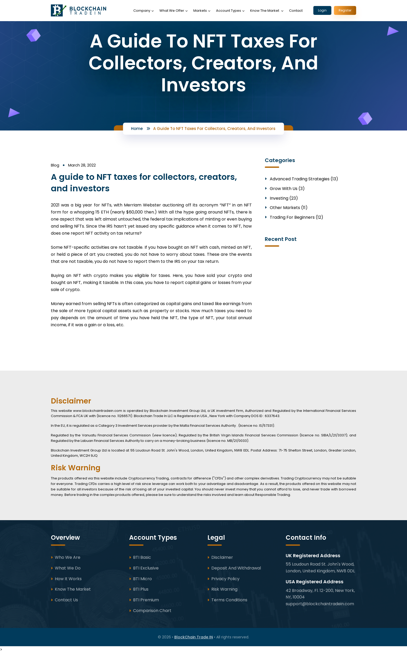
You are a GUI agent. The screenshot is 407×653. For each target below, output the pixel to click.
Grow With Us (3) (287, 189)
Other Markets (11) (289, 208)
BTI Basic (142, 557)
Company (141, 10)
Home (137, 128)
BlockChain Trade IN (193, 637)
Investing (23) (284, 198)
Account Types (228, 10)
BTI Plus (140, 589)
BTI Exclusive (146, 568)
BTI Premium (146, 600)
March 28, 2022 (82, 165)
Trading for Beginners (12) (296, 217)
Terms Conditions (229, 600)
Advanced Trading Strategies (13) (304, 179)
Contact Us (66, 600)
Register (345, 10)
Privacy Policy (225, 579)
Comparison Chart (152, 611)
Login (322, 10)
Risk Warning (224, 589)
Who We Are (67, 557)
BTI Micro (142, 579)
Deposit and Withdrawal (236, 568)
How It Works (68, 579)
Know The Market (265, 10)
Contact (296, 10)
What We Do (68, 568)
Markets (200, 10)
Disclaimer (222, 557)
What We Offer (171, 10)
